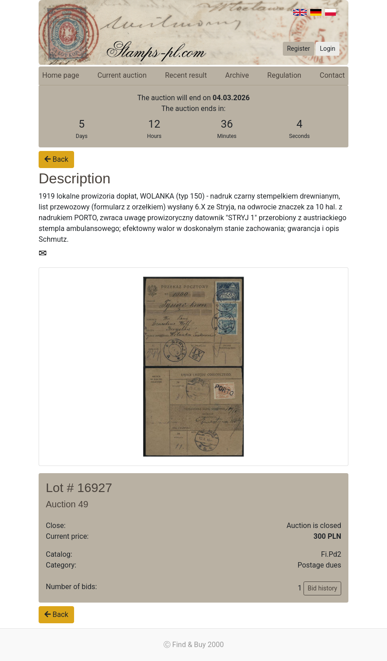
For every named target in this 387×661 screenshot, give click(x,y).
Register (298, 48)
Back (56, 159)
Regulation (284, 75)
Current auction (121, 75)
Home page (60, 75)
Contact (332, 75)
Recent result (186, 75)
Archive (237, 75)
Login (327, 48)
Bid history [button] (322, 588)
